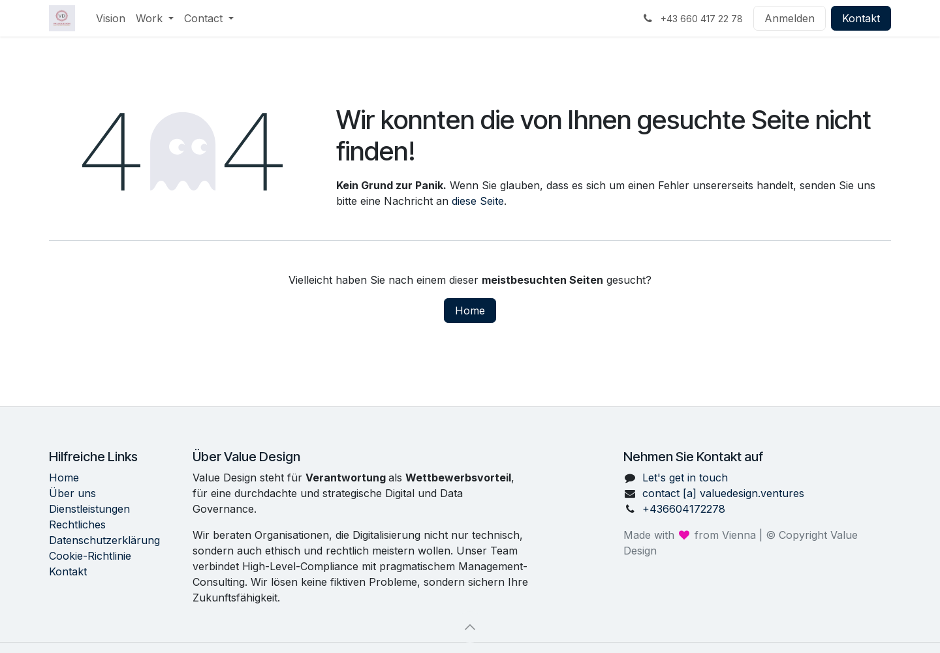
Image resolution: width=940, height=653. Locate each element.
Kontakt (861, 18)
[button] (470, 627)
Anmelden (789, 18)
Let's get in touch (685, 477)
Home (470, 310)
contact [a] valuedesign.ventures (723, 493)
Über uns (72, 493)
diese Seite (478, 200)
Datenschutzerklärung (104, 540)
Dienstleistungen (89, 508)
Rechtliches (77, 524)
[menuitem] (111, 18)
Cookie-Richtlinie (90, 555)
